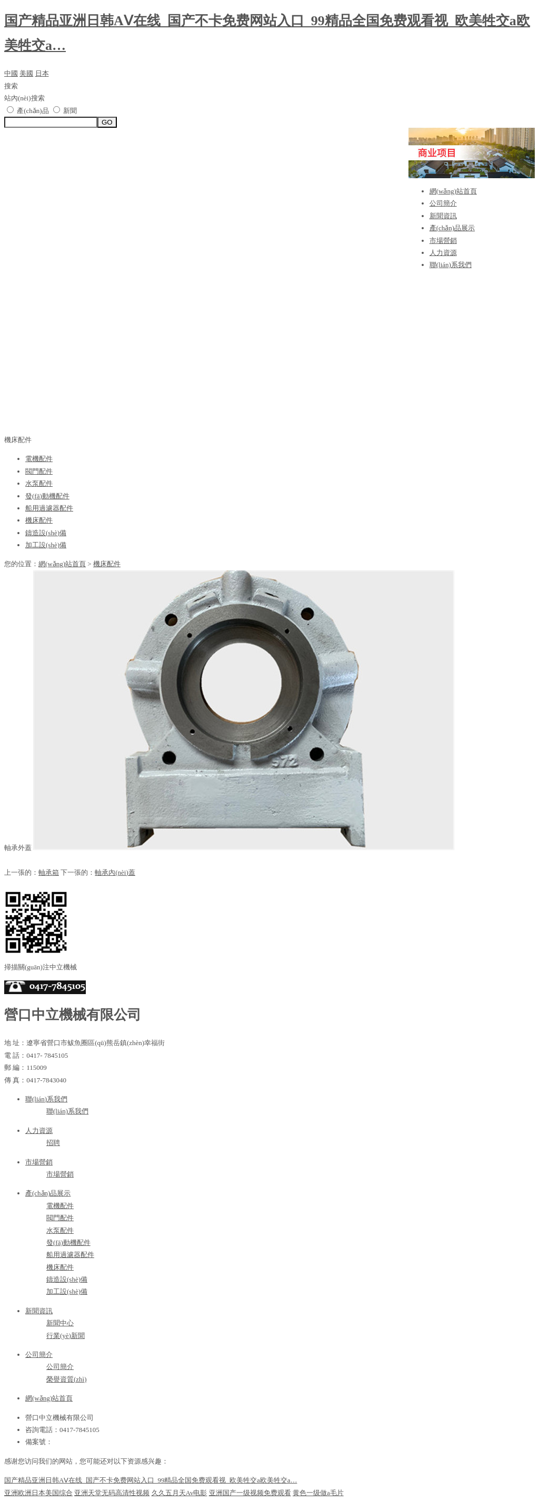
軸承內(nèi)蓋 (115, 872)
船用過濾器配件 (49, 508)
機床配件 (39, 520)
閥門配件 (39, 471)
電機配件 (39, 459)
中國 (11, 73)
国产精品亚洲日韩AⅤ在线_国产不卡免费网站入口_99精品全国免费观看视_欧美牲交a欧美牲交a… (150, 1480)
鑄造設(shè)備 (45, 533)
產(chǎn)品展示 (452, 228)
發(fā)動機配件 (47, 496)
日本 (42, 73)
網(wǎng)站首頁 (453, 191)
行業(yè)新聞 (65, 1336)
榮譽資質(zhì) (66, 1379)
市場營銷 (443, 240)
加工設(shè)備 (45, 545)
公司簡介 (443, 203)
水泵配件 (39, 483)
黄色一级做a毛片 (318, 1493)
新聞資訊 (443, 216)
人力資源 (443, 253)
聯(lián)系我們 (451, 265)
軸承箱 (48, 872)
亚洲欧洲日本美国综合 (38, 1493)
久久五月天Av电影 (179, 1493)
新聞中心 (60, 1323)
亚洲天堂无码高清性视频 (111, 1493)
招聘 (53, 1143)
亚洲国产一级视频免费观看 (250, 1493)
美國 (26, 73)
